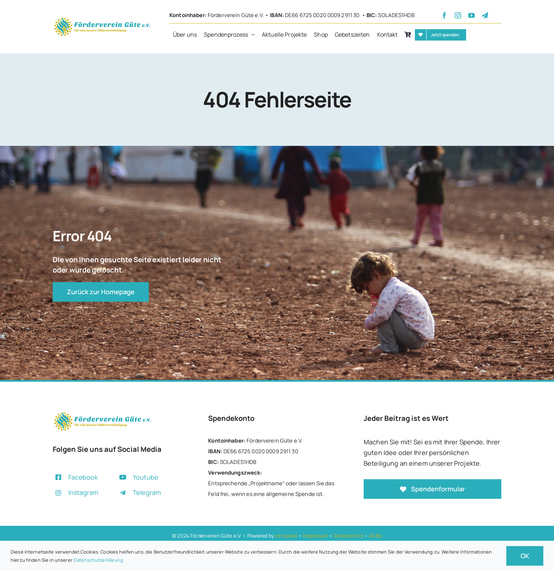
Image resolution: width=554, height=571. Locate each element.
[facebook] (444, 15)
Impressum (315, 535)
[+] (102, 19)
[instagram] (458, 15)
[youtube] (471, 15)
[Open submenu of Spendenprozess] (255, 34)
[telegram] (485, 15)
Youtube (145, 477)
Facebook (83, 477)
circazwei (286, 535)
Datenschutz (348, 535)
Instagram (83, 492)
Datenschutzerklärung (98, 560)
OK (525, 555)
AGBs (375, 535)
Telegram (147, 492)
